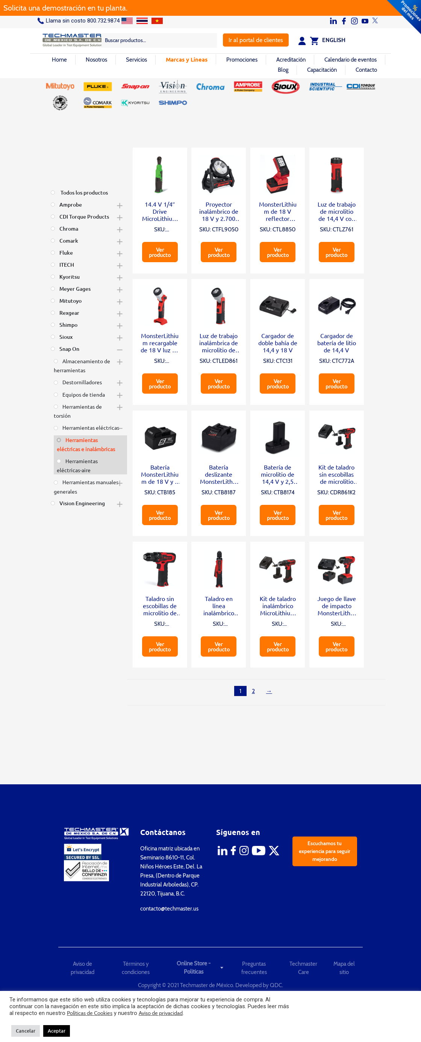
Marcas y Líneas (186, 59)
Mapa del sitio (344, 968)
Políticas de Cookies (89, 1013)
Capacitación (322, 69)
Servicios (136, 59)
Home (59, 59)
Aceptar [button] (56, 1030)
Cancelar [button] (25, 1030)
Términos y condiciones (136, 968)
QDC (276, 985)
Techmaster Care (303, 968)
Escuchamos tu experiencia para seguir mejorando (324, 851)
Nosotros (96, 59)
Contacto (366, 69)
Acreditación (291, 59)
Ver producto (160, 252)
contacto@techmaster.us (169, 908)
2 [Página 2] (253, 691)
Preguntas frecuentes (254, 968)
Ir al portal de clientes (256, 40)
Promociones (241, 59)
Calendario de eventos (350, 59)
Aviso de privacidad (82, 968)
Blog (283, 69)
